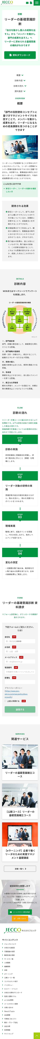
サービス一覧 (8, 959)
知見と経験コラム (10, 996)
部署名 (7, 677)
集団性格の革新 (9, 955)
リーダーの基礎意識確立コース (20, 762)
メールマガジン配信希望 (21, 912)
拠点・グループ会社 (11, 1022)
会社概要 (7, 1015)
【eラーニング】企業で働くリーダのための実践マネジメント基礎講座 (20, 842)
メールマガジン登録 (11, 1004)
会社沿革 (7, 1026)
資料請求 (19, 91)
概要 (18, 75)
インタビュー (8, 985)
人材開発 (7, 963)
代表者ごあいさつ (10, 1019)
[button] (37, 3)
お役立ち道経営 (9, 948)
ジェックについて (10, 944)
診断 (5, 970)
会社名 (7, 637)
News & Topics (9, 1011)
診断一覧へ (19, 868)
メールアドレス (11, 657)
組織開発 (7, 966)
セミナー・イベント (11, 989)
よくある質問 (8, 1000)
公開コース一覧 (9, 977)
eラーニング (8, 974)
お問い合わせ (27, 3)
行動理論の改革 (9, 951)
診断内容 (19, 80)
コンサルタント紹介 (11, 981)
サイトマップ (8, 1034)
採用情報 (7, 1030)
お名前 (7, 647)
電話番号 (8, 667)
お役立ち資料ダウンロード (13, 992)
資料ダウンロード (31, 3)
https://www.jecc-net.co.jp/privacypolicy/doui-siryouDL (16, 694)
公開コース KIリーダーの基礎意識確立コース (20, 801)
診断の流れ (19, 85)
